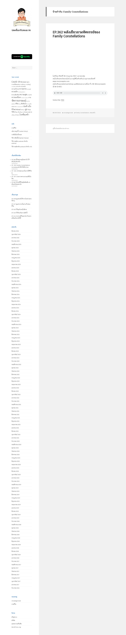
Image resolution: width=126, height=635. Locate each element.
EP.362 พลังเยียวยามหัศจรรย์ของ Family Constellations (76, 34)
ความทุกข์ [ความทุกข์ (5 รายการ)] (29, 89)
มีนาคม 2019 (15, 511)
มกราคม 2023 (15, 358)
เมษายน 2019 (15, 508)
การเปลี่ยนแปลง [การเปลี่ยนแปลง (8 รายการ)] (16, 84)
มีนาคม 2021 (15, 431)
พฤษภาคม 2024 (16, 304)
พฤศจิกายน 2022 (16, 364)
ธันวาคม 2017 (15, 561)
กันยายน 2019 (15, 491)
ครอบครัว (92, 113)
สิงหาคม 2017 (15, 575)
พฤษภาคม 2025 (16, 264)
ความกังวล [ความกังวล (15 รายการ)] (15, 89)
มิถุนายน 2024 (16, 301)
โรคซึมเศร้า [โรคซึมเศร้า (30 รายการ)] (24, 114)
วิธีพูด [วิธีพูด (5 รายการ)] (16, 112)
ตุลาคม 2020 (15, 448)
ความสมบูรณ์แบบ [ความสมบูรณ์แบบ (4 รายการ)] (21, 91)
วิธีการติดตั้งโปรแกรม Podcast (20, 138)
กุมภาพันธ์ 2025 (16, 274)
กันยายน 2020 (16, 451)
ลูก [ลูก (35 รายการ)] (26, 109)
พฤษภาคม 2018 (16, 545)
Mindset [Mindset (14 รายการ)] (23, 82)
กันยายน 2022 (15, 371)
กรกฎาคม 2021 (16, 418)
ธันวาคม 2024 (16, 281)
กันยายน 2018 (15, 531)
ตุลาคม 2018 (15, 528)
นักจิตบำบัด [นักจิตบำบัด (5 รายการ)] (14, 106)
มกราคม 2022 (15, 398)
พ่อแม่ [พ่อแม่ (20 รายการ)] (18, 109)
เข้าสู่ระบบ (14, 617)
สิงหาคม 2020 (16, 454)
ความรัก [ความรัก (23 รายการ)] (15, 91)
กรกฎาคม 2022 (16, 378)
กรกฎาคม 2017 (16, 578)
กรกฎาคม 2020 (16, 458)
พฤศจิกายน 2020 (16, 444)
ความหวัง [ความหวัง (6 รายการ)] (29, 95)
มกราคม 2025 (15, 278)
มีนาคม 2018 (15, 551)
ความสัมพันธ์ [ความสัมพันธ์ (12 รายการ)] (16, 95)
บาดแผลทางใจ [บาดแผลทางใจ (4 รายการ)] (20, 106)
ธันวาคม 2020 (16, 441)
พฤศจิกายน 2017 (16, 565)
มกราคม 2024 (15, 318)
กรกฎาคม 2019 (16, 498)
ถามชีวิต (14, 128)
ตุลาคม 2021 (15, 408)
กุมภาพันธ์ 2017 (16, 581)
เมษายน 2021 (15, 428)
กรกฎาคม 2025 (16, 258)
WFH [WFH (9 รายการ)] (28, 82)
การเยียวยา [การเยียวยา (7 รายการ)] (22, 84)
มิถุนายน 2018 (16, 541)
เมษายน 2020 (15, 468)
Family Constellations (82, 113)
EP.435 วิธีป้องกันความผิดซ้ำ (20, 213)
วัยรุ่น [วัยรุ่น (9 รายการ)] (29, 110)
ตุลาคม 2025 (15, 248)
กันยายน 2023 (15, 331)
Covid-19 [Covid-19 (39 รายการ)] (16, 81)
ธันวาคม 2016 (15, 588)
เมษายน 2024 (15, 308)
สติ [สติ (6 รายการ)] (24, 112)
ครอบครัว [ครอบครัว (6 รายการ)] (18, 86)
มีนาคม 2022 (15, 391)
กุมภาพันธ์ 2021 (16, 434)
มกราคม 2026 (15, 238)
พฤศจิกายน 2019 (16, 484)
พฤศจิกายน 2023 (16, 324)
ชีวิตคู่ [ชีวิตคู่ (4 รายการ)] (19, 103)
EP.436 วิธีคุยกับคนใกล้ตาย (19, 209)
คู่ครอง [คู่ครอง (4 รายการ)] (26, 97)
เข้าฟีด (13, 620)
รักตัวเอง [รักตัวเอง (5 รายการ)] (23, 109)
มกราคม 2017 (15, 585)
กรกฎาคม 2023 (16, 338)
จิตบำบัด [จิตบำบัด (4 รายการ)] (28, 101)
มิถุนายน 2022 (16, 381)
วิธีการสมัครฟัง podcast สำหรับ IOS (22, 147)
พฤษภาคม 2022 (16, 384)
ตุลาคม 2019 (15, 488)
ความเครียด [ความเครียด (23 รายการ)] (16, 97)
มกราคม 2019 (15, 518)
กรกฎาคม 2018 (16, 538)
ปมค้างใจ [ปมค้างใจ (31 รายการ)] (27, 106)
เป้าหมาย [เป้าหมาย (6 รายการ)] (17, 115)
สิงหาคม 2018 (15, 535)
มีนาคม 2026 (15, 231)
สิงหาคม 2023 (15, 334)
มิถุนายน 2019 (16, 501)
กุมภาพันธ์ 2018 (16, 555)
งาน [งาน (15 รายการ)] (29, 97)
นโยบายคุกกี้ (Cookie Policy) (20, 131)
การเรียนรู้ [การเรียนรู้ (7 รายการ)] (28, 84)
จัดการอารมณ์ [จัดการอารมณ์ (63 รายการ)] (19, 100)
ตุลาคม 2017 (15, 568)
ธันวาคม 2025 (16, 241)
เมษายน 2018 (15, 548)
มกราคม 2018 (15, 558)
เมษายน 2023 (15, 348)
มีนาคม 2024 (15, 311)
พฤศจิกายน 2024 (16, 284)
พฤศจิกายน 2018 (16, 524)
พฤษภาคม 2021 (16, 424)
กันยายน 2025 (16, 251)
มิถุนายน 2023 (16, 341)
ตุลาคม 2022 (15, 368)
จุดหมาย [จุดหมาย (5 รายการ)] (13, 104)
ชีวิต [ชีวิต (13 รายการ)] (17, 104)
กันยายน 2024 (15, 291)
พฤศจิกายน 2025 (16, 244)
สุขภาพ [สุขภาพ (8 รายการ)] (30, 112)
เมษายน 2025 (15, 268)
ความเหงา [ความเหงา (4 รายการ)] (23, 97)
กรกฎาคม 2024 (16, 298)
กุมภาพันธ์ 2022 (16, 394)
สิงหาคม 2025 (16, 254)
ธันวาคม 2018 (15, 521)
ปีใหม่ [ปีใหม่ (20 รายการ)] (14, 109)
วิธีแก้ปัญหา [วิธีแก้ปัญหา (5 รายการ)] (20, 112)
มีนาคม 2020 (15, 471)
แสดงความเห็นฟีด (17, 624)
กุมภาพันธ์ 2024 (16, 314)
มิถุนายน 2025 (16, 261)
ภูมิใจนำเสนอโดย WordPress (61, 128)
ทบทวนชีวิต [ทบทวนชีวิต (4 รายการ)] (29, 103)
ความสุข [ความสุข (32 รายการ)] (23, 94)
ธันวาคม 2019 (15, 481)
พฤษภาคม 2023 (16, 344)
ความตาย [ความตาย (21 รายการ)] (23, 89)
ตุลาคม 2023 (15, 328)
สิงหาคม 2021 (15, 414)
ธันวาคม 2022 (15, 361)
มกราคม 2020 (15, 478)
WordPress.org (16, 627)
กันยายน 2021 (15, 411)
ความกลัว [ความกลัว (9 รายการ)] (23, 86)
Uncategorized (16, 601)
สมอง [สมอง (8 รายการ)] (26, 112)
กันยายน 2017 (15, 571)
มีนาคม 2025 (15, 271)
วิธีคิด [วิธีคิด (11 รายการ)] (13, 112)
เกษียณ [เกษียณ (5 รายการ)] (13, 115)
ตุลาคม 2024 (15, 288)
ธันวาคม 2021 (15, 401)
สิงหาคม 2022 (15, 374)
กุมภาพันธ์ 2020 (16, 474)
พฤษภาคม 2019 (16, 504)
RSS (62, 100)
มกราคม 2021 (15, 438)
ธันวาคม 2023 (16, 321)
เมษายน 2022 (15, 388)
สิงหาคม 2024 (15, 294)
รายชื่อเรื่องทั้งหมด (17, 135)
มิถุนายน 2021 (15, 421)
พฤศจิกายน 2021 (16, 404)
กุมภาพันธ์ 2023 (16, 354)
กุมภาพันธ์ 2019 (16, 514)
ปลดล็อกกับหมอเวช (21, 30)
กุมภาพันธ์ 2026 (16, 234)
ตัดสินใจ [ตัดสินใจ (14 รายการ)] (24, 104)
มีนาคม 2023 (15, 351)
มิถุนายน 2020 (16, 461)
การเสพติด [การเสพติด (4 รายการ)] (14, 86)
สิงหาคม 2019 (15, 494)
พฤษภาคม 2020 (16, 464)
